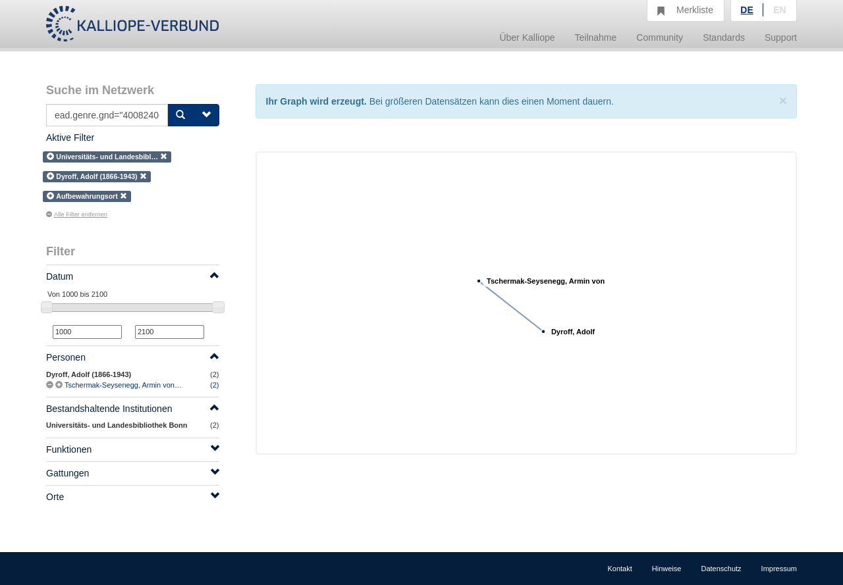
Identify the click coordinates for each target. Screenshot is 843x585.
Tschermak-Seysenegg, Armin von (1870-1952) (140, 385)
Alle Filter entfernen (76, 214)
